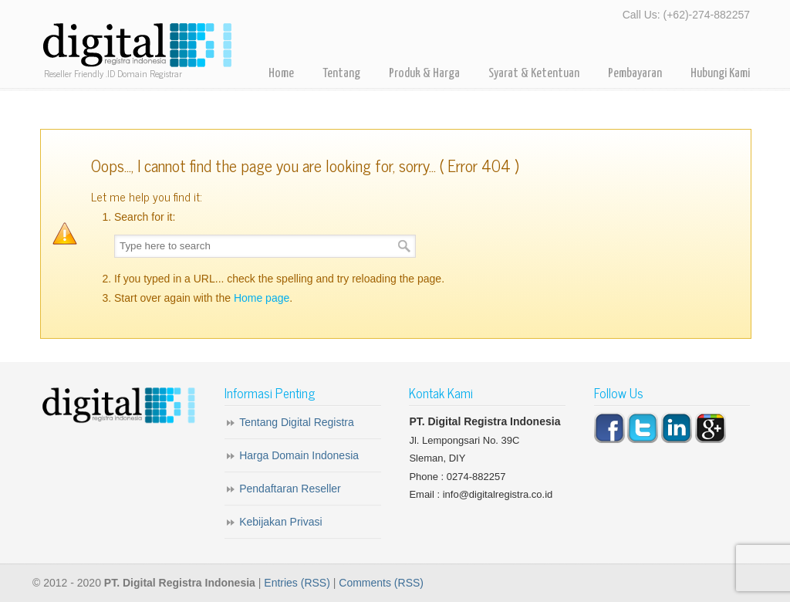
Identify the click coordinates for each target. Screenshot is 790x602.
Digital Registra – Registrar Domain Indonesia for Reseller (136, 46)
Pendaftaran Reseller (290, 488)
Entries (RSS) (297, 583)
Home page (261, 298)
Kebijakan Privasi (280, 522)
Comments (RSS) (381, 583)
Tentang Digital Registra (296, 422)
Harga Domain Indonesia (299, 455)
